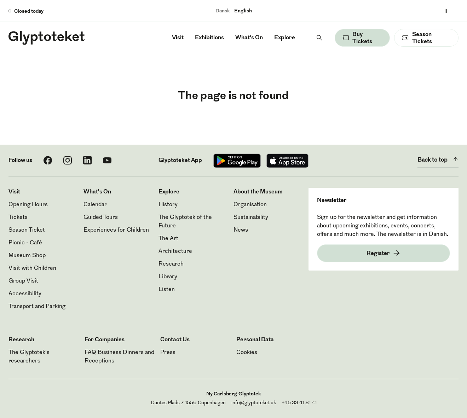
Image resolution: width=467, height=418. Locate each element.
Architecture (175, 251)
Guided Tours (100, 217)
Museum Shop (27, 256)
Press (167, 352)
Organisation (250, 205)
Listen (166, 289)
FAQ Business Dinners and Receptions (119, 357)
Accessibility (24, 294)
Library (167, 277)
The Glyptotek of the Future (185, 222)
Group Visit (23, 281)
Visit (178, 38)
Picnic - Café (25, 243)
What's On (249, 38)
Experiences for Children (116, 230)
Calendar (95, 205)
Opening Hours (28, 205)
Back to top (438, 159)
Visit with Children (32, 268)
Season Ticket (26, 230)
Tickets (18, 217)
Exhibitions (209, 38)
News (240, 230)
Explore (284, 38)
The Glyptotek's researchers (29, 357)
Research (171, 264)
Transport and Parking (36, 306)
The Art (168, 239)
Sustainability (250, 217)
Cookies (246, 352)
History (168, 205)
